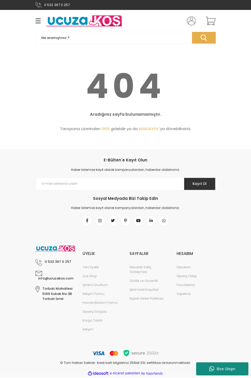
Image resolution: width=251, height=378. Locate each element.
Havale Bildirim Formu (100, 303)
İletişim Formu (93, 295)
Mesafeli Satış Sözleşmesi (140, 270)
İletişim (88, 330)
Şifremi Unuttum (95, 286)
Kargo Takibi (92, 321)
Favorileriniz (186, 286)
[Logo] (83, 20)
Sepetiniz (184, 295)
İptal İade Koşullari (144, 290)
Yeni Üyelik (91, 268)
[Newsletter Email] (126, 183)
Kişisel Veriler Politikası (147, 299)
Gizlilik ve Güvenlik (144, 282)
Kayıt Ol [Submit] (198, 183)
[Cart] (209, 21)
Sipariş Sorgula (95, 312)
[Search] (126, 38)
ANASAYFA (148, 128)
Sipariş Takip (187, 277)
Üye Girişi (90, 277)
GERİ (105, 128)
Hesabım (184, 268)
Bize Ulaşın (222, 369)
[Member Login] (190, 21)
